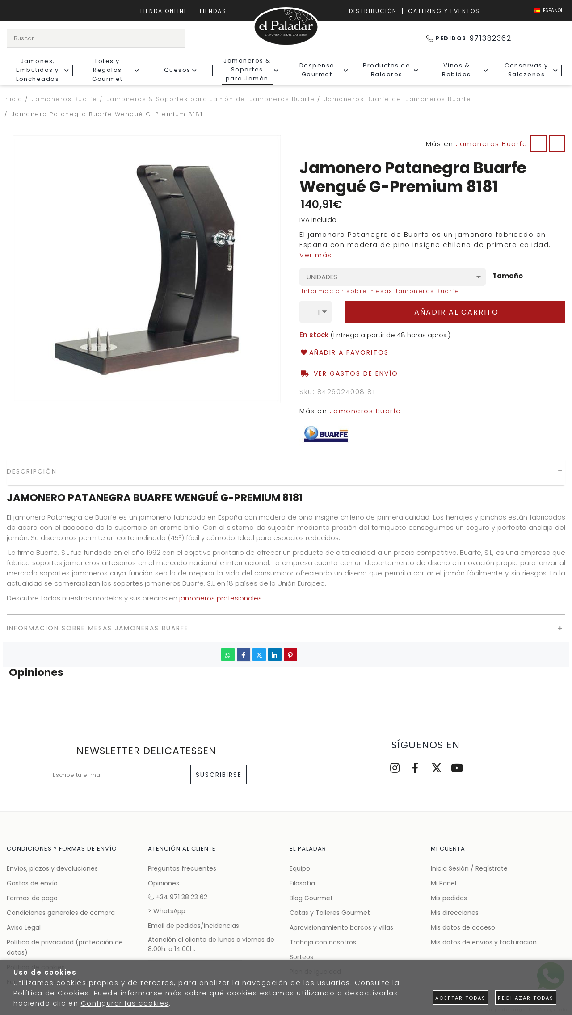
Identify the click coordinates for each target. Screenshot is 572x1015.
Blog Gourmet (311, 897)
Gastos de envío (32, 883)
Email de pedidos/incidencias (193, 925)
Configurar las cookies (125, 1003)
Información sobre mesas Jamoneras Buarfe (380, 291)
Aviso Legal (24, 927)
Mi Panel (443, 883)
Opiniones (163, 883)
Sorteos (301, 956)
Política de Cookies (51, 993)
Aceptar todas (460, 998)
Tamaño (507, 276)
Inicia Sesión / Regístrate (469, 868)
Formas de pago (32, 897)
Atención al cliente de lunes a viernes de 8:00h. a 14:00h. (211, 944)
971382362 (469, 38)
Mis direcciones (455, 912)
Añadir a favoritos (344, 352)
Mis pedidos (449, 897)
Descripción (32, 471)
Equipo (300, 868)
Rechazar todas (526, 998)
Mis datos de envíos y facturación (484, 942)
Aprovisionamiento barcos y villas (341, 927)
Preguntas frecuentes (182, 868)
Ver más (315, 255)
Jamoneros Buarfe (491, 143)
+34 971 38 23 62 (177, 897)
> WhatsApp (166, 910)
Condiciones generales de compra (61, 912)
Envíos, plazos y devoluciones (52, 868)
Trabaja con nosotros (323, 942)
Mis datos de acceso (463, 927)
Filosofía (302, 883)
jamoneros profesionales (220, 598)
